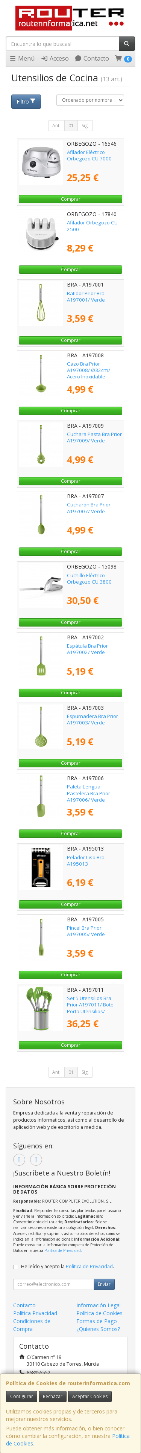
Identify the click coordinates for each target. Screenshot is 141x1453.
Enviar (104, 1284)
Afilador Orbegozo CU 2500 (92, 225)
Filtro (26, 101)
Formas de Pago (96, 1321)
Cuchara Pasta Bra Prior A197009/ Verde (94, 437)
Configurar (21, 1396)
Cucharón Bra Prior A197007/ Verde (89, 507)
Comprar (70, 199)
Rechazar (52, 1396)
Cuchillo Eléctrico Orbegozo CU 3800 (89, 578)
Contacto (91, 58)
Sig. (85, 125)
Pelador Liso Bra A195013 (86, 860)
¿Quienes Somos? (98, 1329)
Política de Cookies (99, 1313)
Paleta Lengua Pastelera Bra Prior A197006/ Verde (88, 793)
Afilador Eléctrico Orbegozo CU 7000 (89, 155)
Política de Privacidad (62, 1250)
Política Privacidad (35, 1313)
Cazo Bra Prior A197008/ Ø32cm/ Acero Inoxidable (88, 370)
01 (71, 125)
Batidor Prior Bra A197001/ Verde (86, 296)
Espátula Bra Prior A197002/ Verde (87, 649)
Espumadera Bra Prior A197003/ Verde (92, 719)
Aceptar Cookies (90, 1396)
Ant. (56, 125)
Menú (22, 58)
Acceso (55, 58)
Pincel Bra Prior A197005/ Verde (86, 931)
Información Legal (98, 1305)
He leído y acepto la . (67, 1266)
